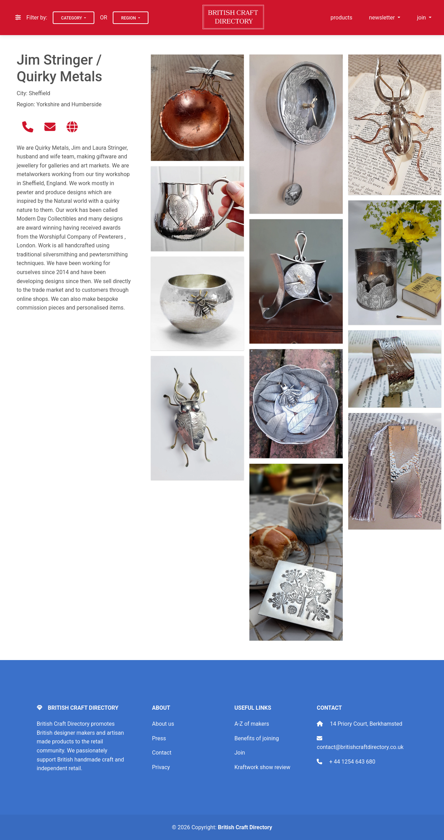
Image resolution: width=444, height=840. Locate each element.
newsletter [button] (382, 17)
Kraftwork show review (262, 767)
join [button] (422, 17)
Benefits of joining (256, 738)
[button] (27, 126)
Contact (161, 752)
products (341, 17)
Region (129, 18)
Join (239, 752)
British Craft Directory (245, 827)
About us (163, 723)
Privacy (161, 767)
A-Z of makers (251, 723)
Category (72, 18)
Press (159, 738)
